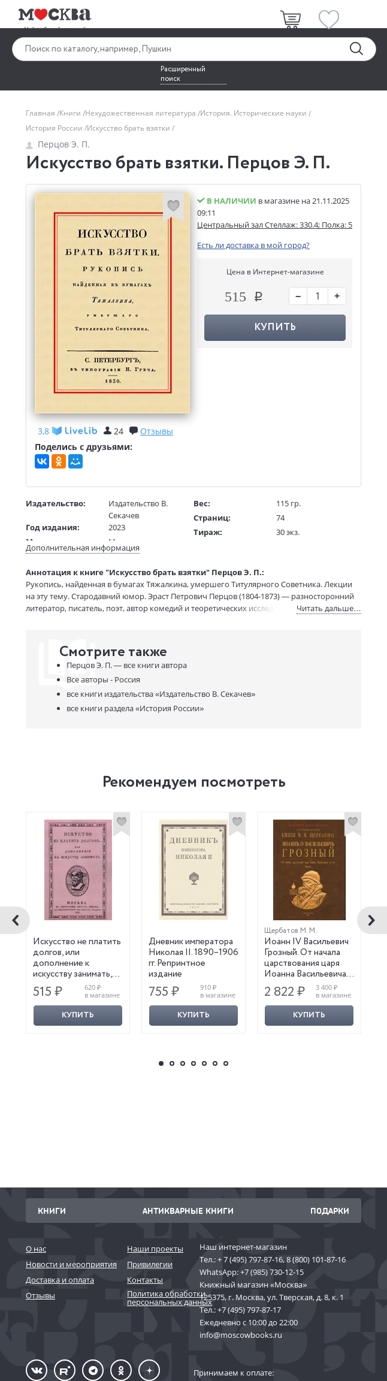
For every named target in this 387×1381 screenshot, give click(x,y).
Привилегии (150, 1264)
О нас (36, 1248)
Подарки (329, 1210)
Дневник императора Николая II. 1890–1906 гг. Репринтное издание (193, 958)
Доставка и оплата (60, 1279)
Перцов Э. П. (58, 144)
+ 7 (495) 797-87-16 (250, 1259)
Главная (41, 113)
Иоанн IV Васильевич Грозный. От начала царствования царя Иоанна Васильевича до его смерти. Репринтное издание (306, 968)
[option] (78, 923)
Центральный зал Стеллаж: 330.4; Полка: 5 (274, 224)
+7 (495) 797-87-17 (249, 1309)
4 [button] (193, 1063)
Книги (71, 113)
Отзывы (40, 1295)
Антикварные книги (188, 1210)
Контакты (145, 1279)
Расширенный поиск (183, 74)
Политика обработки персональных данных (157, 1298)
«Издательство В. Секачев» (160, 693)
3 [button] (182, 1063)
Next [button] (372, 920)
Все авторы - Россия (103, 679)
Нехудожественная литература (141, 113)
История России (55, 128)
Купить (275, 327)
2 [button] (172, 1063)
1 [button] (161, 1063)
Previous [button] (15, 920)
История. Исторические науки (254, 113)
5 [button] (204, 1063)
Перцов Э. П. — (126, 665)
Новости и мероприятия (70, 1264)
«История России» (135, 708)
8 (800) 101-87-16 (316, 1259)
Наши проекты (155, 1248)
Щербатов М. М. (290, 931)
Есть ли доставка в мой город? (253, 245)
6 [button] (215, 1063)
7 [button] (225, 1063)
